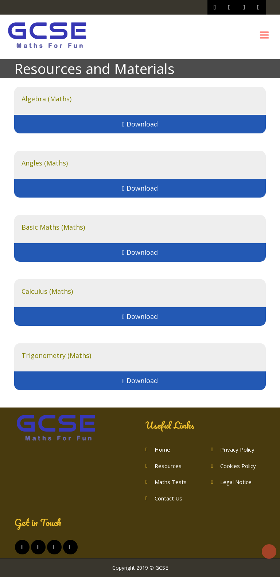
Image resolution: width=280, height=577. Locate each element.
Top (269, 551)
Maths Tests (171, 482)
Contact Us (168, 498)
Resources (168, 465)
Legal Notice (236, 482)
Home (162, 449)
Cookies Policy (238, 465)
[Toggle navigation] (264, 35)
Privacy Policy (237, 449)
